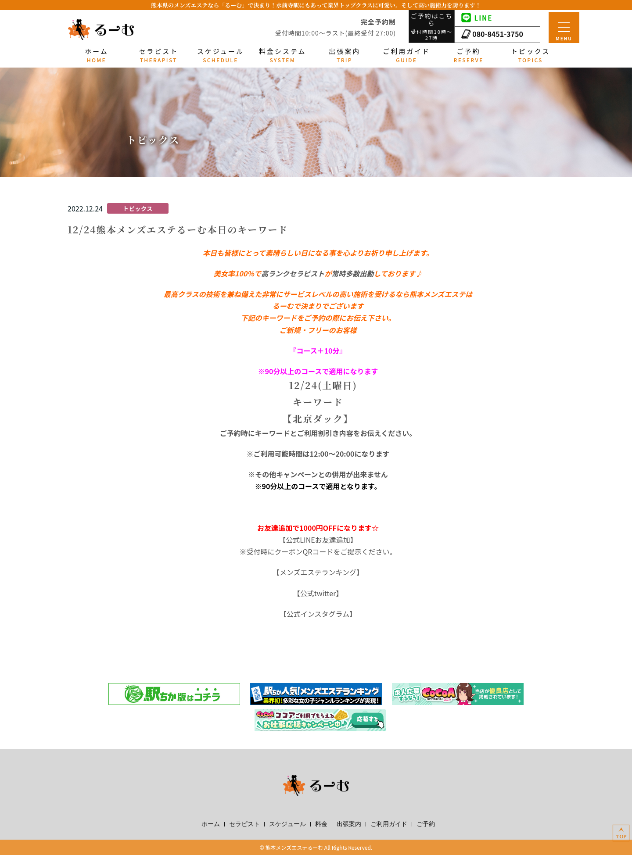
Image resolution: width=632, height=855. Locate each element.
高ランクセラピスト (292, 273)
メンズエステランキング (318, 572)
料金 (321, 824)
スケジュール (287, 824)
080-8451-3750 (492, 34)
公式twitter (318, 593)
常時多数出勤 (352, 273)
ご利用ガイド (388, 824)
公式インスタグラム (318, 613)
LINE (477, 17)
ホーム (210, 824)
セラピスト (244, 824)
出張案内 (349, 824)
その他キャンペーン (286, 474)
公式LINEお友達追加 (318, 539)
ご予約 (426, 824)
